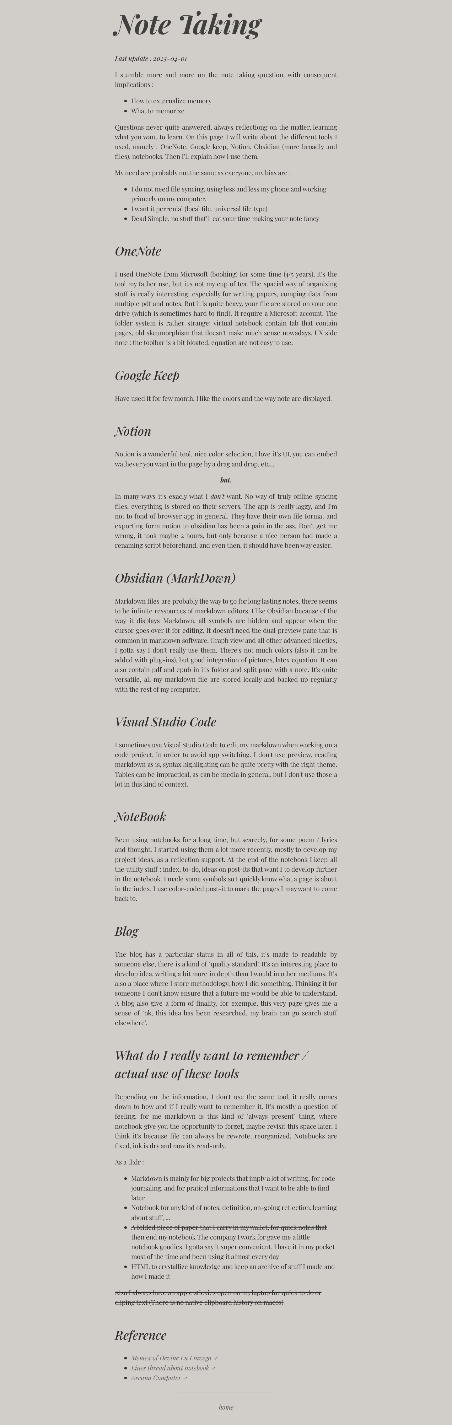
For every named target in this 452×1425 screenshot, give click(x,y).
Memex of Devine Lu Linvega (171, 1357)
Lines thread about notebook (170, 1367)
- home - (226, 1406)
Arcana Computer (156, 1377)
